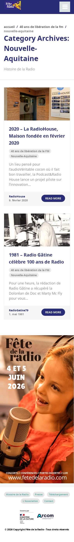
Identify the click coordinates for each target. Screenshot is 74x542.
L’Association (30, 501)
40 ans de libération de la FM (41, 27)
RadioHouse (17, 196)
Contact (48, 501)
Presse (39, 494)
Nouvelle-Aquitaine (24, 156)
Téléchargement (58, 494)
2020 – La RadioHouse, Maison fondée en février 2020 (37, 136)
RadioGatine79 (18, 310)
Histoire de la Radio (17, 494)
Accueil (9, 27)
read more (53, 198)
